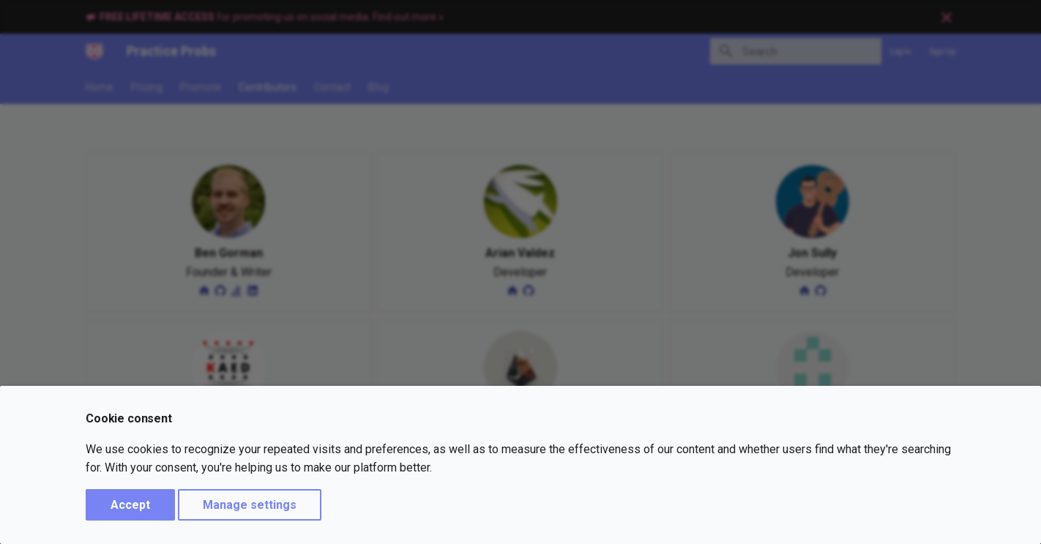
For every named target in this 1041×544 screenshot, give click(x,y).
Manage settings (249, 505)
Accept (130, 505)
